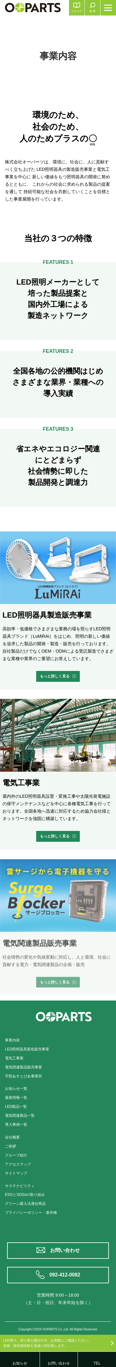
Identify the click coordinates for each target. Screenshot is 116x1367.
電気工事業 (14, 1058)
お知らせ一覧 (16, 1088)
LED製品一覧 (16, 1106)
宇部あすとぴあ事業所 (23, 1076)
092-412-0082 (64, 1274)
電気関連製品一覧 (20, 1115)
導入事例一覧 (16, 1124)
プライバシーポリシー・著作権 (31, 1212)
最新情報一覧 (16, 1097)
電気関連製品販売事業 (23, 1067)
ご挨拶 (10, 1146)
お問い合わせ (65, 1250)
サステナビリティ (20, 1186)
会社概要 (12, 1137)
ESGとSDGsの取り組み (25, 1194)
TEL (97, 1363)
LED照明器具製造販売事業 (27, 1049)
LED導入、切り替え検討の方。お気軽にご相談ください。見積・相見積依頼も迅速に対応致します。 (47, 1342)
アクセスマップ (18, 1164)
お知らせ (19, 1363)
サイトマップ (16, 1173)
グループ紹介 (16, 1155)
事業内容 (12, 1040)
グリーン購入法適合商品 (25, 1203)
